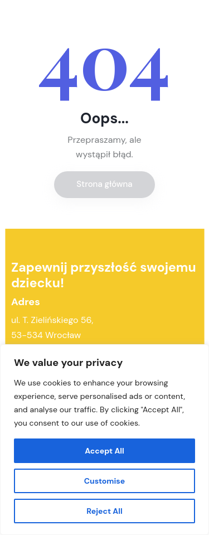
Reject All (104, 511)
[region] (104, 439)
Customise (104, 481)
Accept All (104, 451)
